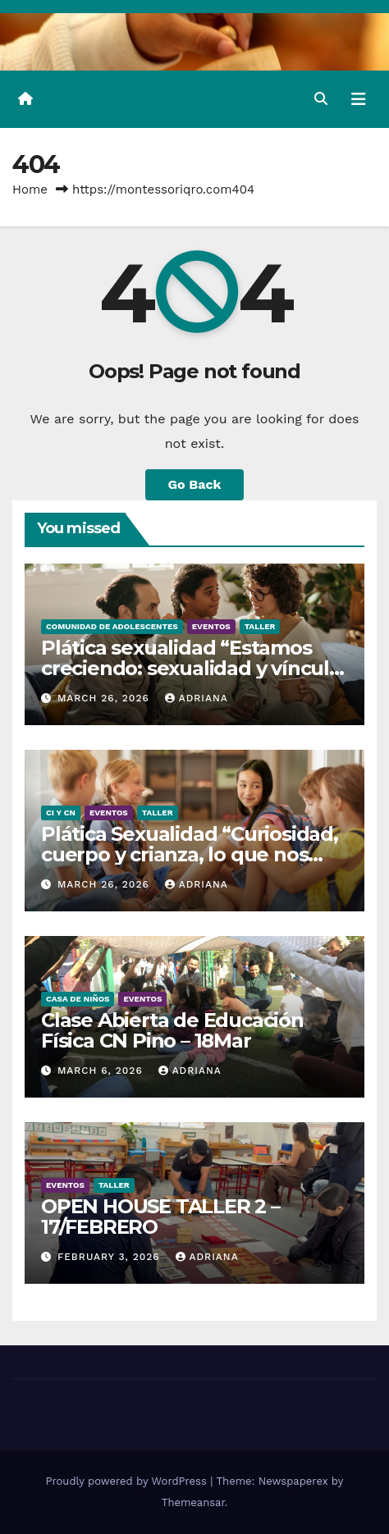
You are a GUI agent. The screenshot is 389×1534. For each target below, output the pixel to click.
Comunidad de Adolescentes (112, 626)
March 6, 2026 (102, 1070)
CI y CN (61, 812)
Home (30, 189)
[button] (320, 99)
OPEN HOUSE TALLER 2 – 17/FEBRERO (160, 1216)
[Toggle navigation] (359, 99)
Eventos (211, 626)
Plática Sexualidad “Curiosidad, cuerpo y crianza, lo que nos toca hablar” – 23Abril (189, 854)
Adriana (196, 698)
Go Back (195, 484)
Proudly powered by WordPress (128, 1481)
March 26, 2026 (105, 698)
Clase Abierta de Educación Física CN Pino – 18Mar (172, 1030)
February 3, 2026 (110, 1256)
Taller (260, 626)
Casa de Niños (77, 998)
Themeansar (193, 1502)
